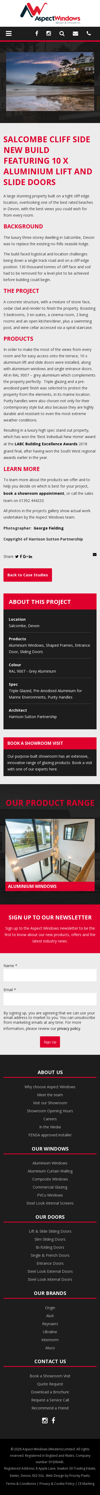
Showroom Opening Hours (50, 1110)
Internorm (50, 1339)
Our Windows (50, 1148)
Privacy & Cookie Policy (56, 1483)
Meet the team (50, 1094)
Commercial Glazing (50, 1187)
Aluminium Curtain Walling (50, 1171)
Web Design (55, 1475)
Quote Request (50, 1383)
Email (9, 989)
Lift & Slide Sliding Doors (50, 1231)
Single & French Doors (50, 1255)
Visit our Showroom (50, 1102)
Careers (50, 1118)
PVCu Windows (50, 1195)
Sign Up (50, 1042)
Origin (50, 1307)
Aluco (50, 1347)
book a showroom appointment (33, 493)
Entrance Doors (50, 1263)
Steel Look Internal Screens (50, 1203)
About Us (50, 1072)
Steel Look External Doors (50, 1271)
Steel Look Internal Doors (50, 1279)
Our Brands (50, 1293)
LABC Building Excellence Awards (46, 443)
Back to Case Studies (27, 574)
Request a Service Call (50, 1399)
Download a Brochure (50, 1391)
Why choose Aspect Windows (50, 1086)
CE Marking (86, 1483)
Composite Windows (50, 1179)
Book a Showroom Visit (50, 1375)
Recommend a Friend (50, 1407)
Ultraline (50, 1331)
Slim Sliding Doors (50, 1239)
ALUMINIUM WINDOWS (32, 886)
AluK (50, 1315)
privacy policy (68, 1028)
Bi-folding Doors (50, 1247)
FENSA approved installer (50, 1134)
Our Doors (50, 1217)
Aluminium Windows (50, 1163)
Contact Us (50, 1361)
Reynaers (50, 1323)
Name (10, 965)
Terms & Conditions (21, 1483)
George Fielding (49, 528)
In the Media (50, 1126)
